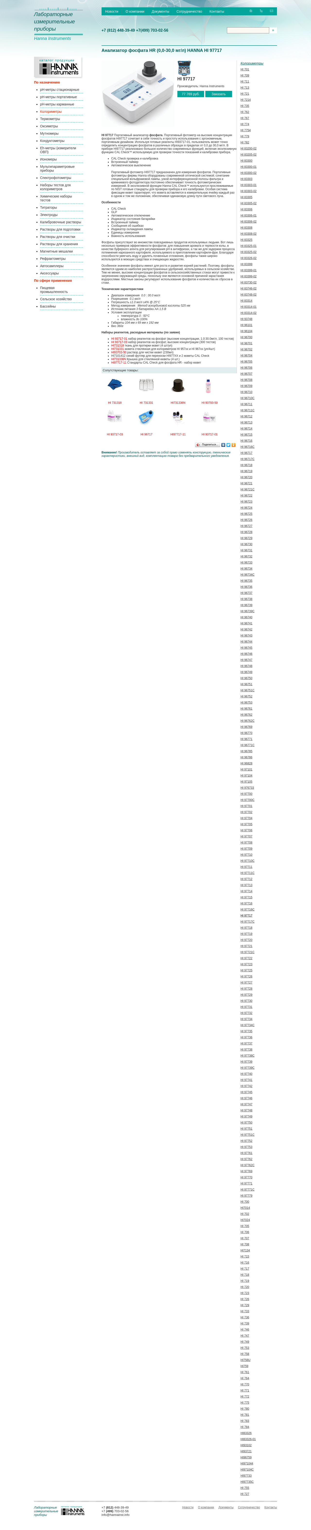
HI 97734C (247, 1025)
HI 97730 (246, 1001)
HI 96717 (146, 434)
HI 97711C (247, 873)
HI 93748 (246, 319)
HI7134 (245, 1250)
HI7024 (245, 1220)
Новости (111, 11)
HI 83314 (246, 300)
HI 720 (245, 1287)
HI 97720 (246, 940)
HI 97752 (246, 1141)
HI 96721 (246, 483)
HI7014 (245, 1208)
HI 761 (245, 1372)
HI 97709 (246, 848)
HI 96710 (246, 392)
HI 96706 (246, 367)
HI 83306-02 (249, 221)
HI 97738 (246, 1049)
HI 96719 (246, 471)
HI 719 (245, 1281)
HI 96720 (246, 477)
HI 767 (245, 118)
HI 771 (245, 1390)
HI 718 (245, 1275)
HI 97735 (246, 1031)
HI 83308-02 (249, 233)
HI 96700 (246, 337)
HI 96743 (246, 635)
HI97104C (247, 1469)
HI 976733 (247, 787)
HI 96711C (247, 410)
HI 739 (245, 1323)
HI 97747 (246, 1104)
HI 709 (245, 75)
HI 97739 (246, 1061)
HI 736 (245, 1317)
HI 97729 (246, 994)
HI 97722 (246, 958)
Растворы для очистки (57, 237)
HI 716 (245, 1262)
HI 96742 (246, 629)
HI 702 (245, 1214)
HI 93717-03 (119, 342)
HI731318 (117, 345)
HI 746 (245, 1329)
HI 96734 (246, 568)
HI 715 (245, 1256)
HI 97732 (246, 1013)
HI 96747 (246, 660)
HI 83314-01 (249, 307)
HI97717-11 (119, 362)
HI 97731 (246, 1007)
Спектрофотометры (55, 178)
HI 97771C (247, 1189)
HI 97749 (246, 1116)
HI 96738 (246, 599)
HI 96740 (246, 617)
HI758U (246, 1360)
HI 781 (245, 1415)
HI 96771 (246, 739)
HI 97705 (246, 824)
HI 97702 (246, 812)
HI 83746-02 (249, 288)
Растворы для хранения (59, 244)
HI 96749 (246, 672)
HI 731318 (114, 402)
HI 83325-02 (249, 252)
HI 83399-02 (249, 276)
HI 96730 (246, 544)
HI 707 (245, 1238)
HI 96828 (246, 763)
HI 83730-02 (249, 282)
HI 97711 (246, 867)
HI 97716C (247, 909)
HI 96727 (246, 526)
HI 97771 (246, 1183)
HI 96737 (246, 593)
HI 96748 (246, 666)
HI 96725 (246, 514)
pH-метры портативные (58, 97)
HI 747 (245, 1335)
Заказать (219, 94)
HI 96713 (246, 422)
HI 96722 (246, 495)
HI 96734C (247, 574)
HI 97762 (246, 1159)
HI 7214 (246, 100)
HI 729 (245, 1305)
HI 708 (245, 1244)
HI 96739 (246, 605)
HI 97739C (247, 1068)
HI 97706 (246, 830)
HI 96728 (246, 532)
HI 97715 (246, 897)
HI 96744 (246, 641)
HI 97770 (246, 1177)
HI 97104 (246, 775)
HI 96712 (246, 416)
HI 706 (245, 1232)
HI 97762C (247, 1165)
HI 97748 (246, 1110)
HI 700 (245, 1201)
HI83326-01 (248, 1439)
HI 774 (245, 124)
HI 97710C (247, 861)
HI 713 (245, 87)
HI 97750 (246, 1122)
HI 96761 (246, 708)
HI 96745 (246, 647)
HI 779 (245, 136)
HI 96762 (246, 714)
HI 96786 (246, 757)
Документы (160, 11)
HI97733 (246, 1475)
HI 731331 (146, 402)
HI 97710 (246, 854)
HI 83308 (246, 227)
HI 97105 (246, 781)
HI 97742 (246, 1086)
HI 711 (245, 81)
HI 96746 (246, 654)
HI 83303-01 (249, 185)
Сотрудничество (189, 11)
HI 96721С (247, 489)
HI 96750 (246, 678)
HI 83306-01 (249, 215)
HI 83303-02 (249, 191)
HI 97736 (246, 1037)
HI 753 (245, 1348)
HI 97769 (246, 1171)
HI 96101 (246, 325)
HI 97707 (246, 836)
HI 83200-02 (249, 148)
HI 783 (245, 1421)
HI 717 (245, 1268)
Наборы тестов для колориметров (55, 187)
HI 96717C (247, 459)
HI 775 (245, 1402)
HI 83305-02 (249, 203)
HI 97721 (246, 946)
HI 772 (245, 1396)
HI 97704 (246, 818)
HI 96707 (246, 373)
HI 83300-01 (249, 167)
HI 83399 (246, 264)
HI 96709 (246, 386)
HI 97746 (246, 1098)
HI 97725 (246, 970)
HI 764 (245, 1378)
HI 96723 (246, 501)
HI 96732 (246, 556)
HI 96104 (246, 331)
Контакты (216, 11)
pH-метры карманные (57, 104)
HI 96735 (246, 580)
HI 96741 (246, 623)
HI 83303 (246, 179)
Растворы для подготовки (60, 229)
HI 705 (245, 1226)
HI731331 (117, 349)
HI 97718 (246, 927)
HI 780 (245, 1408)
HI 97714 (246, 891)
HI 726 (245, 1299)
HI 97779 (246, 1195)
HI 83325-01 (249, 246)
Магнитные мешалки (56, 251)
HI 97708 (246, 842)
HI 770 (245, 1384)
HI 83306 (246, 209)
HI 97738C (247, 1055)
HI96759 (246, 1457)
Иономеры (48, 159)
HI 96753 (246, 702)
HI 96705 (246, 361)
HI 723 (245, 1293)
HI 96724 (246, 507)
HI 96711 (246, 404)
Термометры (50, 119)
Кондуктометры (52, 141)
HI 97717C (247, 921)
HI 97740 (246, 1074)
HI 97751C (247, 1134)
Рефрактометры (53, 259)
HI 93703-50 (210, 402)
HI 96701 (246, 343)
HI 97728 (246, 988)
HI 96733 (246, 562)
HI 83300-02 (249, 173)
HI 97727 (246, 982)
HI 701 (245, 69)
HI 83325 (246, 240)
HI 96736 (246, 587)
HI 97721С (247, 952)
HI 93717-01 (119, 338)
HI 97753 (246, 1147)
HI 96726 (246, 520)
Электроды (49, 215)
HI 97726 (246, 976)
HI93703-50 (119, 352)
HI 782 (245, 142)
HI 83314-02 (249, 313)
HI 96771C (247, 745)
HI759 (244, 1366)
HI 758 (245, 1354)
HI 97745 (246, 1092)
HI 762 (245, 112)
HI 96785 (246, 751)
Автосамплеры (51, 266)
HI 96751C (247, 690)
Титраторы (48, 207)
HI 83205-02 (249, 154)
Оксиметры (49, 126)
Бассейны (48, 306)
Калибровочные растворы (60, 222)
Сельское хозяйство (56, 299)
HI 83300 (246, 160)
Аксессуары (49, 273)
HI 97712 (246, 879)
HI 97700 (246, 794)
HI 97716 (246, 903)
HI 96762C (247, 721)
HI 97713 (246, 885)
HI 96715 (246, 434)
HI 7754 (246, 130)
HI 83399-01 (249, 270)
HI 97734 (246, 1019)
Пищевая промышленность (54, 290)
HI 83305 (246, 197)
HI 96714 (246, 428)
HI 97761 (246, 1153)
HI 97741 (246, 1080)
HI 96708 (246, 380)
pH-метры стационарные (59, 90)
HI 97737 (246, 1043)
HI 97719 (246, 934)
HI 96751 (246, 684)
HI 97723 (246, 964)
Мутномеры (49, 133)
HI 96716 (246, 440)
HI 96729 (246, 538)
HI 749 (245, 1341)
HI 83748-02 (249, 294)
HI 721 (245, 93)
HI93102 (246, 1445)
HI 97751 (246, 1128)
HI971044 (247, 1463)
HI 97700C (247, 800)
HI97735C (247, 1481)
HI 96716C (247, 447)
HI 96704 (246, 355)
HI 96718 (246, 465)
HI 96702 (246, 349)
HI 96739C (247, 611)
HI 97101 (246, 769)
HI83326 (246, 1433)
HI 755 (245, 1488)
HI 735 (245, 106)
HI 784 (245, 1427)
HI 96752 (246, 696)
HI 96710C (247, 398)
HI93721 (246, 1451)
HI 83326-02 (249, 258)
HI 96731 (246, 550)
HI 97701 (246, 806)
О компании (135, 11)
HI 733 (245, 1311)
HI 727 (245, 1494)
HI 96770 (246, 733)
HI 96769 (246, 727)
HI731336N (118, 359)
